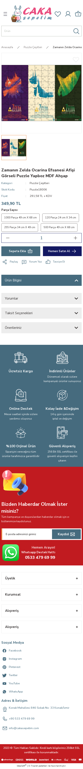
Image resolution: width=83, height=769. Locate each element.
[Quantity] (41, 238)
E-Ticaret (33, 765)
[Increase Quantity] (75, 238)
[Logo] (31, 13)
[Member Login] (67, 14)
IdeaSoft (21, 765)
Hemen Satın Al (62, 251)
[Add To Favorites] (75, 59)
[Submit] (66, 534)
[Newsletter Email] (41, 534)
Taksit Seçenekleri (19, 313)
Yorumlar (11, 298)
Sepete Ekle (21, 251)
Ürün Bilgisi (13, 280)
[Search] (41, 31)
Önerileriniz (13, 328)
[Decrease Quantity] (8, 238)
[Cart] (78, 14)
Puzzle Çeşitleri (39, 183)
